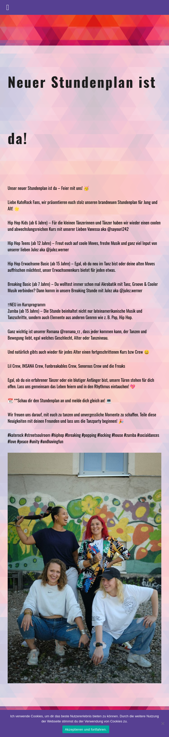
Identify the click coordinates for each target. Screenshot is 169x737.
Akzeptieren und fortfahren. (86, 729)
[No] (162, 723)
